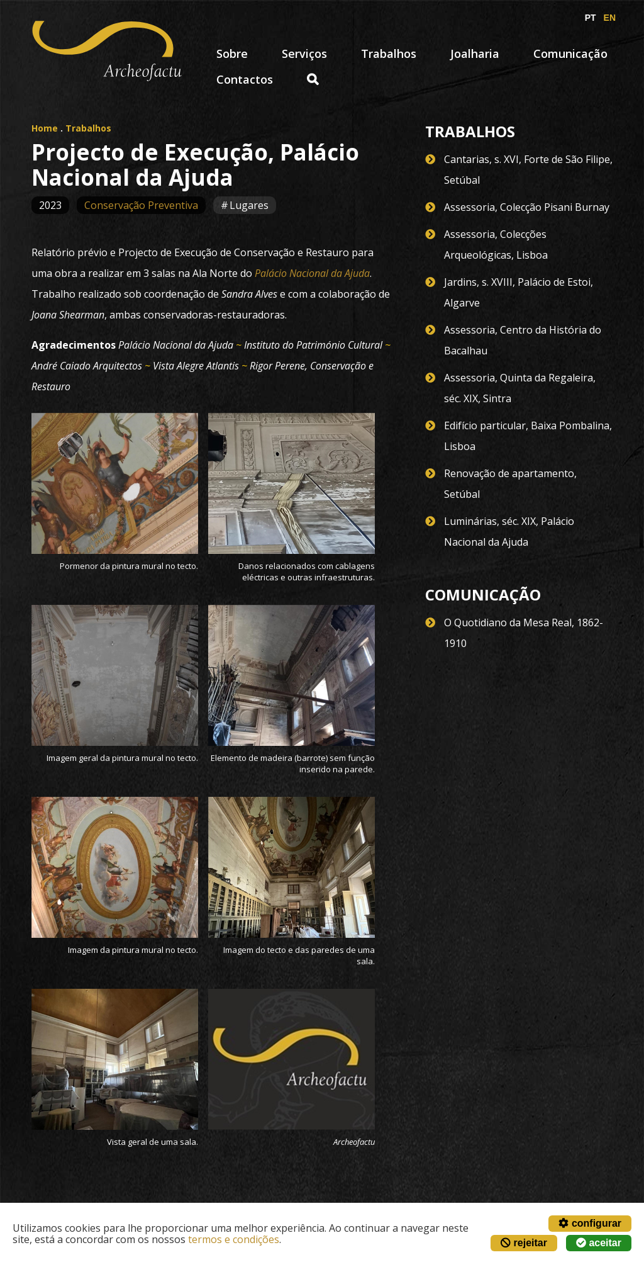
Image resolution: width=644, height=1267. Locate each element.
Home (44, 128)
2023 (50, 205)
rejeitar (524, 1242)
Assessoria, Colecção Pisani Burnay (526, 207)
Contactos (244, 79)
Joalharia (474, 53)
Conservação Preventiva (141, 205)
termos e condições (233, 1239)
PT (590, 17)
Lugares (249, 205)
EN (610, 17)
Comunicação (570, 53)
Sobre (232, 53)
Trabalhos (388, 53)
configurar (589, 1223)
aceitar (598, 1242)
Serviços (304, 53)
